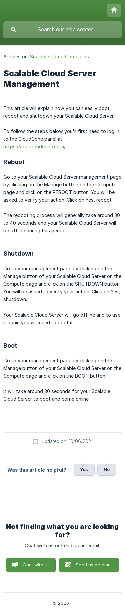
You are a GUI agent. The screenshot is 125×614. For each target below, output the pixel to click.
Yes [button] (84, 469)
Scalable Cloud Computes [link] (59, 56)
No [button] (107, 469)
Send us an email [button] (94, 564)
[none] (114, 10)
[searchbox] (62, 29)
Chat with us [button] (36, 564)
